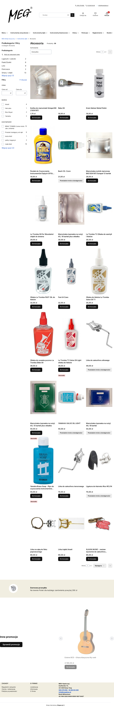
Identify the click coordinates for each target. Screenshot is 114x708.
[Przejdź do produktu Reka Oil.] (71, 82)
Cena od (5, 89)
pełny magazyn (10, 140)
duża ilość (8, 136)
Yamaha (8, 116)
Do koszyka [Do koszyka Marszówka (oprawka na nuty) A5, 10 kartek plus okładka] (36, 433)
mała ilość (8, 144)
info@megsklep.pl (103, 5)
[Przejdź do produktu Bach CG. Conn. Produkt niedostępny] (71, 145)
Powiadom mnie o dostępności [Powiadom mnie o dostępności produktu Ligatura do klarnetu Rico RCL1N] (99, 496)
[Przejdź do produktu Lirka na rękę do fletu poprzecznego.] (43, 523)
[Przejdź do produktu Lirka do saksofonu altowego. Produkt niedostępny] (99, 334)
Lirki (14, 66)
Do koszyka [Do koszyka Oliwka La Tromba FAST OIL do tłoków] (36, 307)
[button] (72, 15)
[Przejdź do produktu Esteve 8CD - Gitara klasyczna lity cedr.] (86, 631)
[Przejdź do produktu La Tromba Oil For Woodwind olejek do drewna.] (43, 208)
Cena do (19, 89)
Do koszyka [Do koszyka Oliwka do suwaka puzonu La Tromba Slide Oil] (36, 370)
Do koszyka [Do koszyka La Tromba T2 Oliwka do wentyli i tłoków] (92, 244)
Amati (7, 104)
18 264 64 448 (74, 690)
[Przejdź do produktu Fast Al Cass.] (71, 271)
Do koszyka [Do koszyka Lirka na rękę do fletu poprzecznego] (36, 559)
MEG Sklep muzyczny (8, 39)
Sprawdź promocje (11, 644)
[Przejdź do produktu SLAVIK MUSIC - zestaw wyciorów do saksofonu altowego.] (99, 523)
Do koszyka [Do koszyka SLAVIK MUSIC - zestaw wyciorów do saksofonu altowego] (92, 559)
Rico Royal (8, 112)
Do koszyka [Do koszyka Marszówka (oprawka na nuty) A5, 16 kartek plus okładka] (64, 244)
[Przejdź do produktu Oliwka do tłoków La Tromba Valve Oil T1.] (99, 271)
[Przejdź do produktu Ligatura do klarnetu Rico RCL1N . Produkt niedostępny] (99, 460)
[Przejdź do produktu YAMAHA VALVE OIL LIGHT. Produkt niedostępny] (71, 397)
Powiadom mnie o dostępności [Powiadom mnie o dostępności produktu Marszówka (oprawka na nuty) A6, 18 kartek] (99, 433)
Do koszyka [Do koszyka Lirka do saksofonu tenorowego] (64, 496)
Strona (98, 52)
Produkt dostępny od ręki (14, 132)
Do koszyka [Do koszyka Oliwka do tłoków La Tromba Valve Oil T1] (92, 307)
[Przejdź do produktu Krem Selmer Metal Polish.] (99, 82)
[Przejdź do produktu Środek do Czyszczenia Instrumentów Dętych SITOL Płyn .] (43, 145)
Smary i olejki (14, 73)
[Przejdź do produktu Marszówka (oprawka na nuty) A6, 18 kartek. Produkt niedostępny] (99, 397)
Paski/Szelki (14, 62)
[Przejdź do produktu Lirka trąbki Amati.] (71, 523)
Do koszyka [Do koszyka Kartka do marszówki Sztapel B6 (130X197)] (36, 117)
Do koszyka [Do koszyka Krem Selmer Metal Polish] (92, 117)
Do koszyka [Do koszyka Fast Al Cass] (64, 307)
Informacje (34, 689)
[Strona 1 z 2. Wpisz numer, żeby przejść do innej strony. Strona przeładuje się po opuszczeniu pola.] (102, 52)
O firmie (33, 691)
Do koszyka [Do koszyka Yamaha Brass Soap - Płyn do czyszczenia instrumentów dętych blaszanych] (36, 496)
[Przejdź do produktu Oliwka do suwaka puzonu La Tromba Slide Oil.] (43, 334)
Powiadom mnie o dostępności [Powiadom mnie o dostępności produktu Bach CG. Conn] (71, 181)
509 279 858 (80, 5)
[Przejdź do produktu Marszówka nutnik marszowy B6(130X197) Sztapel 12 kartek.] (99, 145)
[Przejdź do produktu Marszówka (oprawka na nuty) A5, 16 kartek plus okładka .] (71, 208)
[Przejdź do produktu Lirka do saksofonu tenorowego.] (71, 460)
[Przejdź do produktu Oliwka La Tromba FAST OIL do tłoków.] (43, 271)
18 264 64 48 (91, 5)
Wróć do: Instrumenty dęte (11, 54)
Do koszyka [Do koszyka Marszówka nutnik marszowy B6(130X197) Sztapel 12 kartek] (92, 181)
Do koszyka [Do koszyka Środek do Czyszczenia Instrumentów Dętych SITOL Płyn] (36, 181)
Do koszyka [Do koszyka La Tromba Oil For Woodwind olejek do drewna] (36, 244)
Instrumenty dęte (22, 39)
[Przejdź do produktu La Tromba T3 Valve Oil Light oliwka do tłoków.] (71, 334)
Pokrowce (14, 69)
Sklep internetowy (54, 705)
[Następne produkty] (99, 566)
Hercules (8, 108)
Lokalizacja (34, 687)
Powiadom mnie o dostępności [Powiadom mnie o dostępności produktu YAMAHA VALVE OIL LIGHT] (71, 433)
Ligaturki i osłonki (14, 59)
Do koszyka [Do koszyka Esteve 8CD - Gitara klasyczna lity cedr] (70, 667)
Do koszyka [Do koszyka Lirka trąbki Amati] (64, 559)
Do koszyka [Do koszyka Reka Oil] (64, 117)
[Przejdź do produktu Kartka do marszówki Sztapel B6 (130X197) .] (43, 82)
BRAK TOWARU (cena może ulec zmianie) (14, 127)
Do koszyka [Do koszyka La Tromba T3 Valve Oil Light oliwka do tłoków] (64, 370)
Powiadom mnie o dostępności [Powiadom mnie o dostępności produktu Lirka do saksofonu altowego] (99, 370)
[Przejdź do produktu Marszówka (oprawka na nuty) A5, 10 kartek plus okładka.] (43, 397)
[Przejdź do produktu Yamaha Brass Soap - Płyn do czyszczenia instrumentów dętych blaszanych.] (43, 460)
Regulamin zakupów (9, 687)
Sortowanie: (34, 48)
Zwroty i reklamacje (8, 689)
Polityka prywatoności (9, 691)
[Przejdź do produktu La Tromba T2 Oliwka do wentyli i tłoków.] (99, 208)
